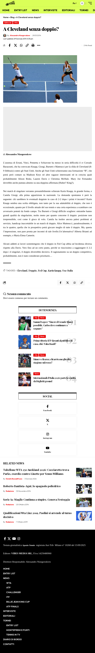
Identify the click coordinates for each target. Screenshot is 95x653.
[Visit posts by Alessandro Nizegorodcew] (4, 35)
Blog (12, 17)
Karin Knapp (54, 270)
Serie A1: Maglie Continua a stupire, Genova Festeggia (36, 499)
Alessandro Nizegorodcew (20, 35)
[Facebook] (47, 408)
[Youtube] (47, 450)
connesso (19, 298)
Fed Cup (42, 270)
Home (5, 17)
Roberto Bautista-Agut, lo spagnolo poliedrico (32, 486)
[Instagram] (47, 436)
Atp (36, 318)
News (42, 318)
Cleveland (22, 270)
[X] (47, 422)
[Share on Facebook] (9, 45)
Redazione (10, 491)
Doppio (32, 270)
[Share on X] (15, 45)
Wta (16, 23)
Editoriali (7, 23)
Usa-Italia (67, 270)
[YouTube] (14, 538)
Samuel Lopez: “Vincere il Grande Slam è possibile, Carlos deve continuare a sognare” (53, 325)
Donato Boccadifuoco (14, 479)
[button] (68, 3)
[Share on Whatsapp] (21, 45)
